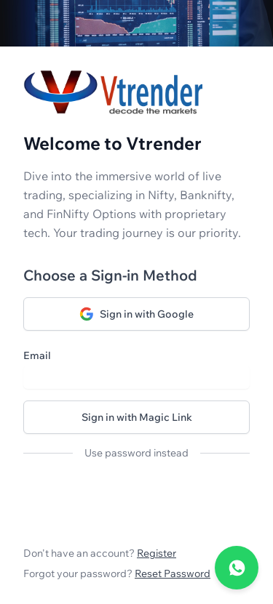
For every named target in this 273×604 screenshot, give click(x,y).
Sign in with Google (136, 314)
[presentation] (134, 500)
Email (37, 355)
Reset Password (172, 573)
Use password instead (136, 452)
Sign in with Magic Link (137, 417)
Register (156, 553)
